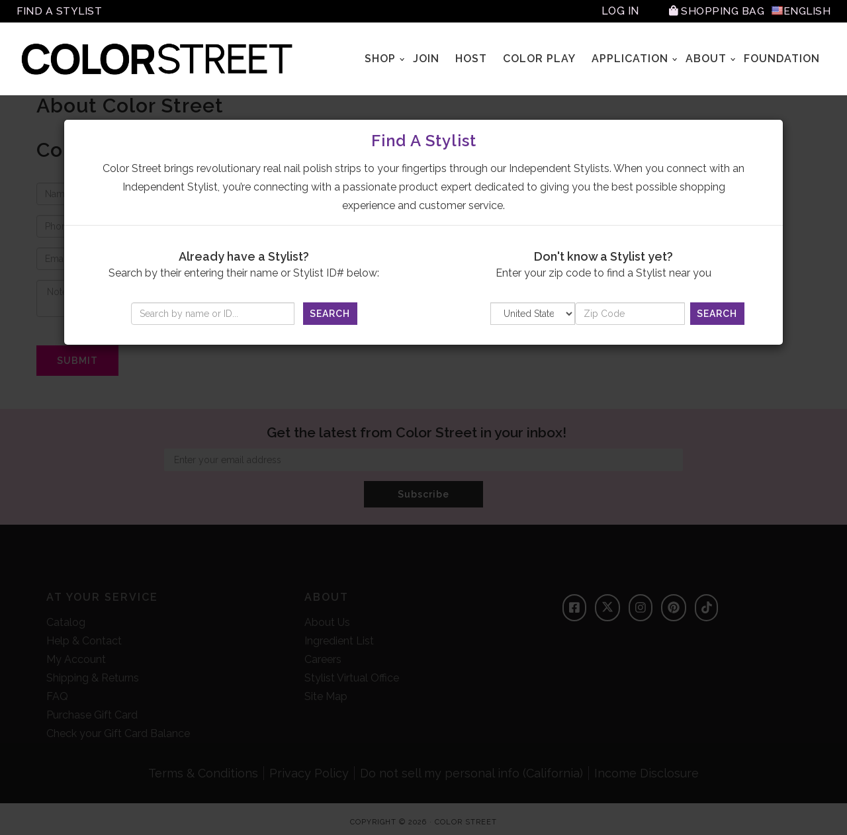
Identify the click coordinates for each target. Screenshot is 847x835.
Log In (618, 11)
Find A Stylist (60, 11)
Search (330, 313)
